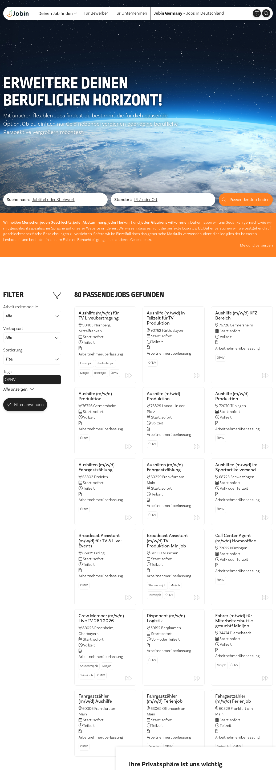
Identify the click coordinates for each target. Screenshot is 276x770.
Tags (7, 308)
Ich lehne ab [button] (177, 751)
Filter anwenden (25, 341)
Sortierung (32, 293)
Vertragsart (32, 271)
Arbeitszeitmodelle (32, 250)
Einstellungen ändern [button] (214, 751)
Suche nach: (18, 137)
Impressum (41, 754)
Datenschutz (15, 754)
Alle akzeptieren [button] (145, 751)
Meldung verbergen (256, 182)
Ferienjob (86, 300)
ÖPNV (10, 316)
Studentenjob (106, 300)
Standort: (123, 137)
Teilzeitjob (100, 310)
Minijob (85, 310)
